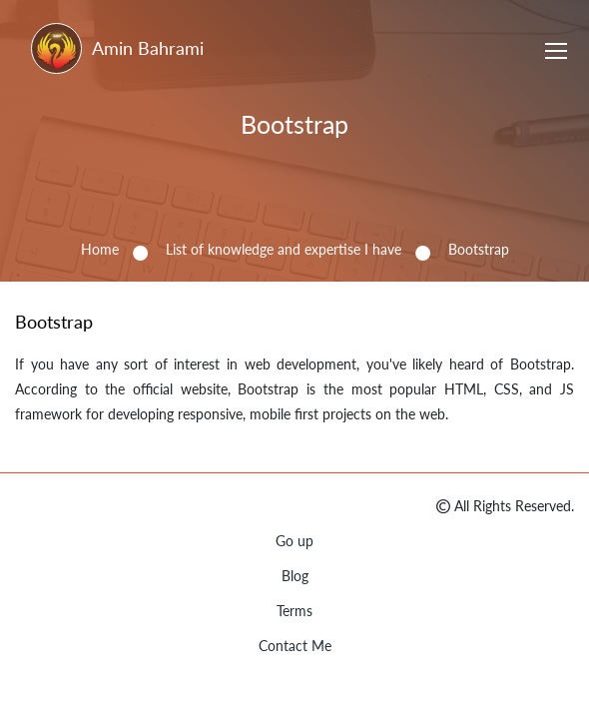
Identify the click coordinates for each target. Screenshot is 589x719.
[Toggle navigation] (556, 53)
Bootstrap (294, 124)
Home (100, 249)
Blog (295, 575)
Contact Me (295, 645)
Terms (294, 610)
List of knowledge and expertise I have (283, 249)
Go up (294, 540)
